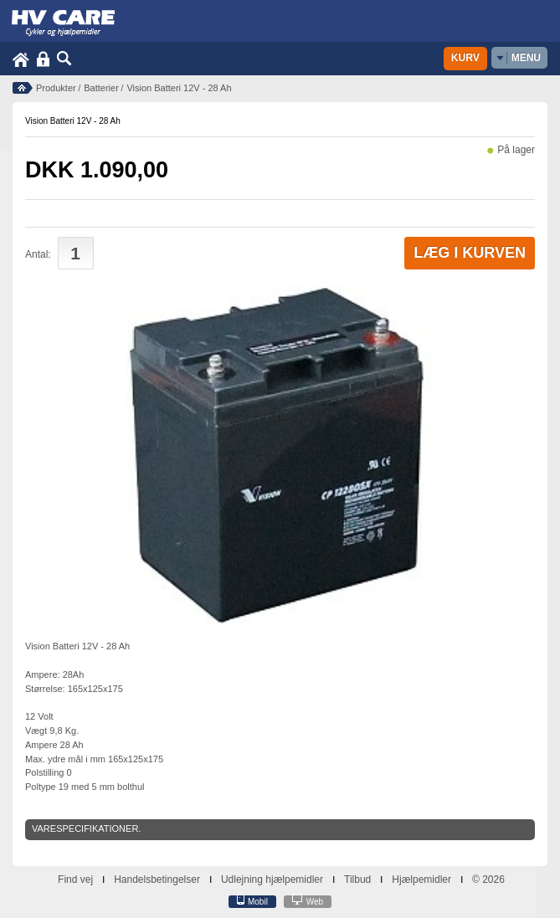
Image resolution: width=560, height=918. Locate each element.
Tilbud (357, 879)
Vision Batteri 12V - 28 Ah (178, 88)
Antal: (38, 254)
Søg (64, 59)
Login (43, 59)
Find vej (75, 879)
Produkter (56, 88)
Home (21, 59)
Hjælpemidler (421, 879)
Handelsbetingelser (157, 879)
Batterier (101, 88)
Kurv (465, 58)
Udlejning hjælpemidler (272, 879)
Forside (23, 88)
